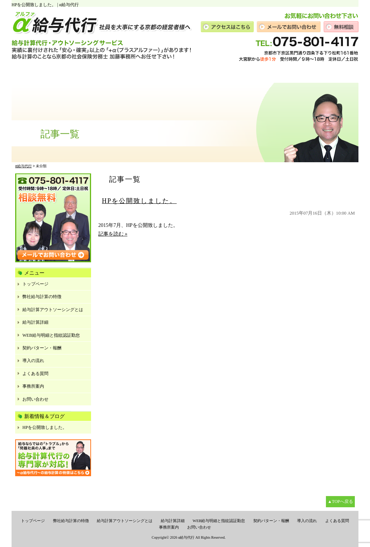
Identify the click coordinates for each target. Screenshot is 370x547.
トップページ (35, 284)
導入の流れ (33, 360)
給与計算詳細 (35, 322)
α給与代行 (186, 537)
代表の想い (93, 74)
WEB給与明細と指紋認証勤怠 (51, 335)
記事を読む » (113, 234)
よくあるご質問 (272, 74)
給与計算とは (56, 74)
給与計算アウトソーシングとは (52, 309)
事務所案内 (309, 74)
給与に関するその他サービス (147, 74)
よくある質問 (35, 373)
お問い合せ (342, 74)
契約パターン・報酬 (41, 347)
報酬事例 (200, 74)
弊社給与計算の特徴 (41, 296)
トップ (24, 74)
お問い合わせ (35, 399)
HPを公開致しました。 (139, 200)
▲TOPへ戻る (340, 501)
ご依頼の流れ (233, 74)
